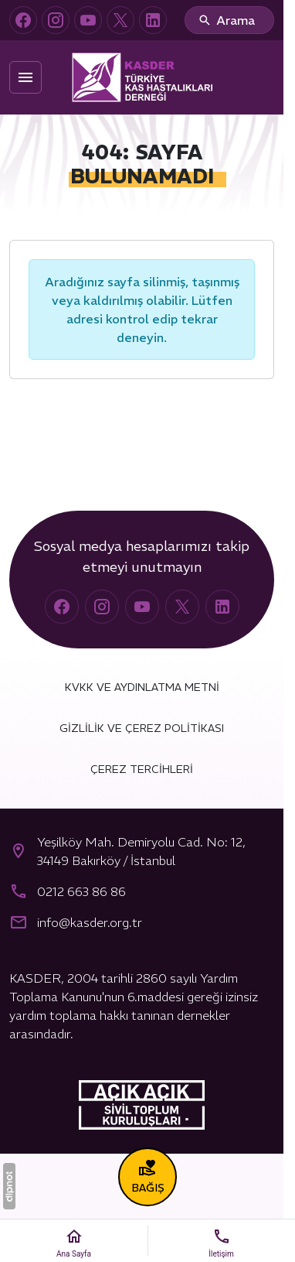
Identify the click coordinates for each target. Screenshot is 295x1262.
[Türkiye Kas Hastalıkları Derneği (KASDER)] (142, 77)
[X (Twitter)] (120, 20)
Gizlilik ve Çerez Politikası (141, 728)
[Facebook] (23, 20)
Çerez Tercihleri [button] (141, 769)
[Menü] (25, 77)
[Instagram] (56, 20)
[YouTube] (88, 20)
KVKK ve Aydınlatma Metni (142, 687)
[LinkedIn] (153, 20)
